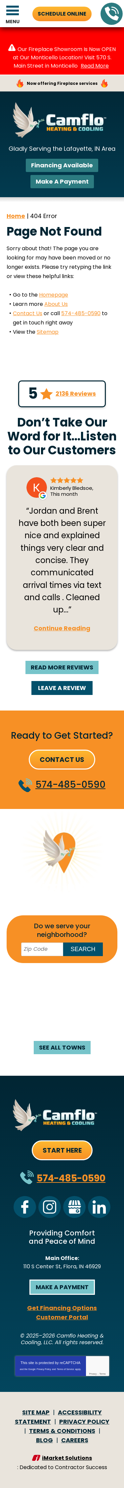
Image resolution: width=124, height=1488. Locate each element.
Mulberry (40, 1020)
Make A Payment (62, 181)
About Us (56, 304)
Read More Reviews (62, 667)
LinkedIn (99, 1207)
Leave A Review (62, 688)
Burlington (32, 983)
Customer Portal (62, 1317)
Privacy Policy (44, 1369)
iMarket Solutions (67, 1458)
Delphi (67, 983)
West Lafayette (62, 1029)
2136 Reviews (76, 394)
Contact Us (27, 313)
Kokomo (38, 1002)
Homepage (53, 295)
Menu (13, 21)
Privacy (93, 1374)
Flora (93, 983)
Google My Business (74, 1207)
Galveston (77, 992)
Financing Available (62, 165)
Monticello (80, 1011)
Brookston (85, 974)
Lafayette (75, 1002)
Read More (95, 66)
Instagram (49, 1207)
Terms (103, 1374)
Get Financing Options (62, 1308)
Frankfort (38, 992)
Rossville (76, 1020)
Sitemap (48, 332)
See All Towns (62, 1047)
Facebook (25, 1207)
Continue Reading (62, 628)
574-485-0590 (112, 14)
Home (16, 216)
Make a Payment (62, 1287)
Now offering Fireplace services (62, 83)
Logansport (38, 1011)
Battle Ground (38, 974)
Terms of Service (65, 1369)
